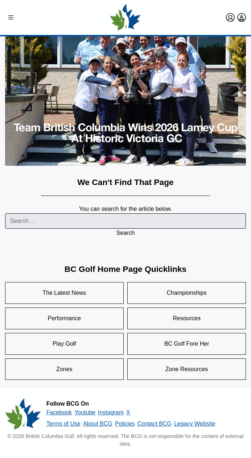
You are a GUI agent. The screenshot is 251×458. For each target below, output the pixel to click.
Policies (125, 424)
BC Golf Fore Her (186, 344)
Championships (187, 293)
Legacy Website (194, 424)
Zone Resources (186, 369)
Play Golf (64, 344)
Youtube (84, 412)
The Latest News (64, 293)
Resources (186, 318)
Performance (64, 318)
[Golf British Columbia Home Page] (125, 17)
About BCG (97, 424)
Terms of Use (63, 424)
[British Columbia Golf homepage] (23, 414)
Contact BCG (154, 424)
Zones (64, 369)
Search (125, 233)
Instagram (111, 412)
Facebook (59, 412)
